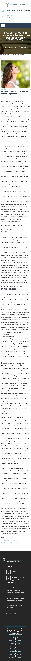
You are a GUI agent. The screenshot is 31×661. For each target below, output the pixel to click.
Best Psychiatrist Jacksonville (9, 543)
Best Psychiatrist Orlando (8, 540)
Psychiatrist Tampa (15, 651)
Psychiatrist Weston (15, 654)
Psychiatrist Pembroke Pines (15, 657)
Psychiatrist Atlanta (15, 649)
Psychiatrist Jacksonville (15, 646)
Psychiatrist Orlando (15, 643)
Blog (18, 46)
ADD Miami (15, 637)
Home (13, 46)
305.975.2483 (10, 15)
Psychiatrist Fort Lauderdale (15, 640)
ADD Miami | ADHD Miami (15, 634)
